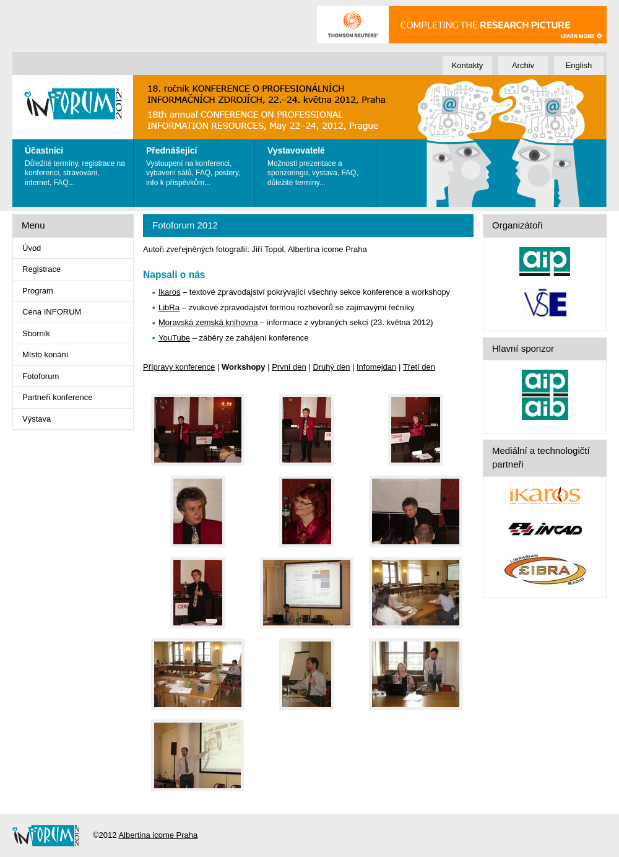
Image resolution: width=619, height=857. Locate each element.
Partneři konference (57, 397)
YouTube (174, 337)
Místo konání (45, 354)
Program (37, 290)
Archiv (523, 65)
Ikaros (169, 292)
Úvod (31, 248)
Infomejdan (376, 367)
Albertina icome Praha (157, 835)
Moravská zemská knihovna (208, 322)
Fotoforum (40, 376)
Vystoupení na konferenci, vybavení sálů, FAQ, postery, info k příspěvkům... (197, 163)
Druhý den (331, 367)
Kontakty (467, 65)
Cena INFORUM (51, 311)
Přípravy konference (179, 367)
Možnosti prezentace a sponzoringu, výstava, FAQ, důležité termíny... (318, 163)
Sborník (36, 333)
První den (289, 367)
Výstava (36, 419)
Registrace (41, 269)
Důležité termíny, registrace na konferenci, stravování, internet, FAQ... (76, 163)
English (579, 65)
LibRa (169, 307)
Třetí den (419, 367)
